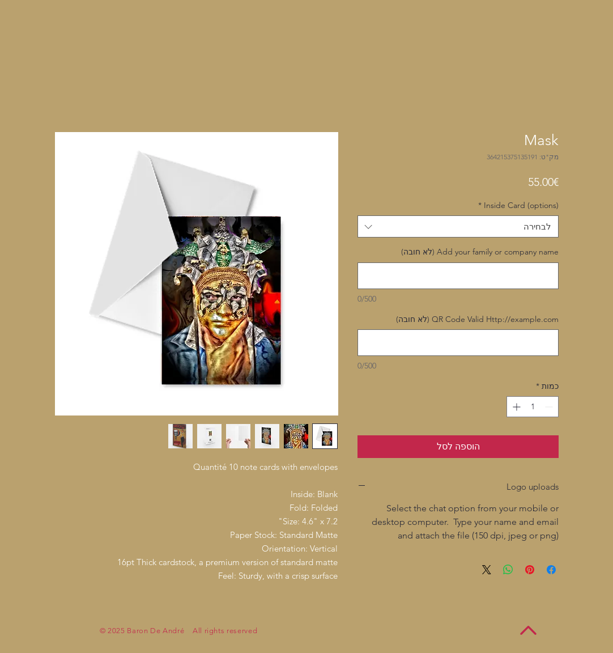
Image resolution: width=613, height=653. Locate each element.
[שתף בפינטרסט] (530, 569)
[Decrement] (550, 407)
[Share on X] (486, 569)
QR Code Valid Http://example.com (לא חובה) (477, 319)
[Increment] (515, 407)
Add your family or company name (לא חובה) (480, 252)
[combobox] (458, 226)
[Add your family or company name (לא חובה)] (458, 276)
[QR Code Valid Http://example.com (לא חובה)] (458, 342)
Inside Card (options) (518, 205)
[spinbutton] (532, 407)
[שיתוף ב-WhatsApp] (508, 569)
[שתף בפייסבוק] (551, 569)
